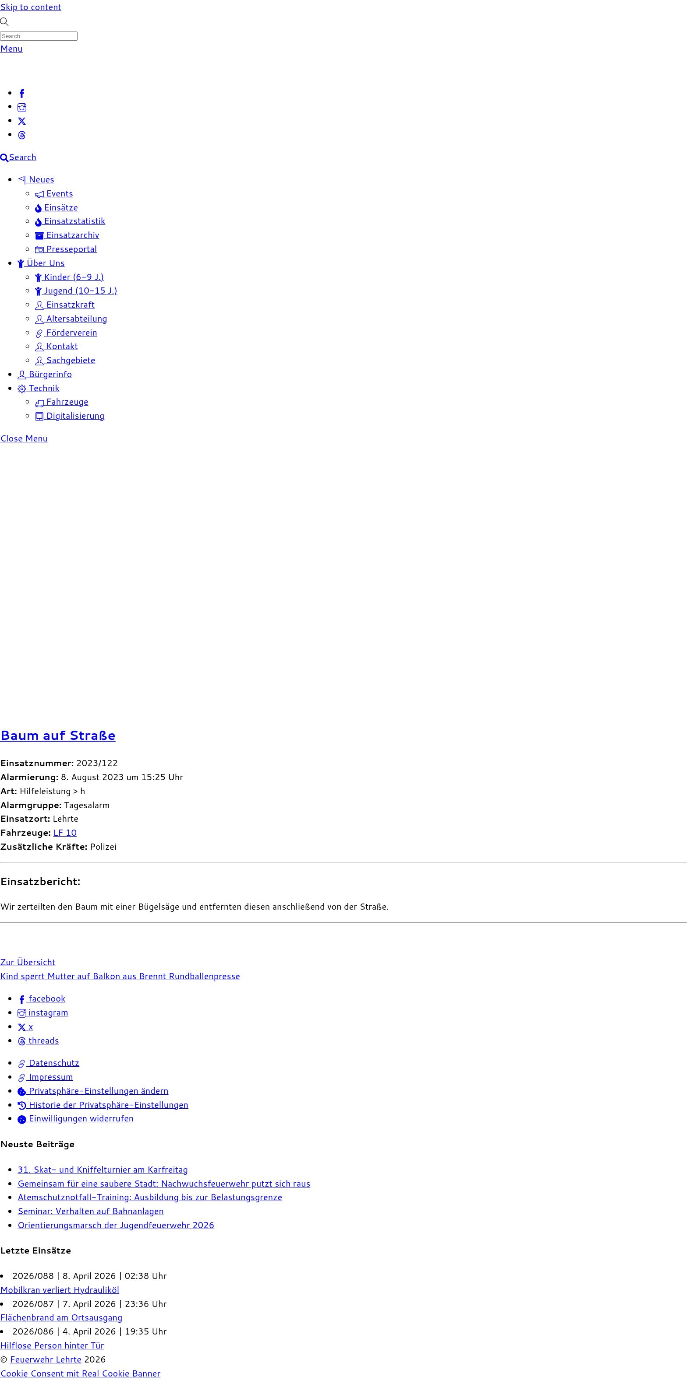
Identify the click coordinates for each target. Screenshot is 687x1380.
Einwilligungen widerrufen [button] (76, 1118)
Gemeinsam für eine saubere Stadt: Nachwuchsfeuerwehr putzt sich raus (164, 1183)
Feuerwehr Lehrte (45, 1359)
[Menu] (11, 48)
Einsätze (56, 207)
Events (54, 193)
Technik (39, 388)
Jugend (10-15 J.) (76, 290)
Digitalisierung (69, 415)
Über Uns (41, 262)
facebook (41, 998)
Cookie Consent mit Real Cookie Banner (80, 1373)
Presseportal (66, 248)
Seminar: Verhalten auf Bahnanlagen (91, 1211)
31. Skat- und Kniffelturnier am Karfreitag (103, 1169)
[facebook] (22, 92)
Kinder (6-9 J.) (69, 276)
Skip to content (30, 6)
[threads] (22, 134)
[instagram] (22, 106)
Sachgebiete (65, 360)
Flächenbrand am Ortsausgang (61, 1317)
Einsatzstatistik (70, 220)
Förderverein (66, 332)
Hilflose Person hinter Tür (52, 1345)
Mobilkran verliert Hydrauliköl (59, 1289)
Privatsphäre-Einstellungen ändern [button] (93, 1090)
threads (38, 1040)
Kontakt (56, 346)
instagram (43, 1012)
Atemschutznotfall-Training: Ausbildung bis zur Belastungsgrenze (150, 1197)
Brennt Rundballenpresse (188, 976)
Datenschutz (48, 1062)
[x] (22, 120)
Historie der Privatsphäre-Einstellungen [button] (103, 1104)
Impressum (45, 1076)
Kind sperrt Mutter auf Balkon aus (68, 976)
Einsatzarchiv (67, 234)
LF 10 (65, 832)
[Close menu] (24, 438)
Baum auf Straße (58, 734)
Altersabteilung (71, 318)
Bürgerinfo (45, 374)
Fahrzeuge (62, 401)
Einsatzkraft (65, 304)
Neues (36, 179)
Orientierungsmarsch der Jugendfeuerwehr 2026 (116, 1225)
